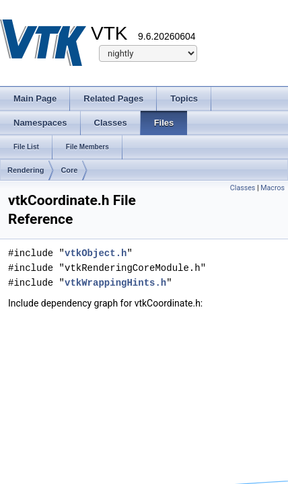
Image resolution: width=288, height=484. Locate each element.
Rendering (25, 170)
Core (69, 170)
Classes (242, 188)
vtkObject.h (96, 253)
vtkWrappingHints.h (115, 282)
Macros (272, 188)
